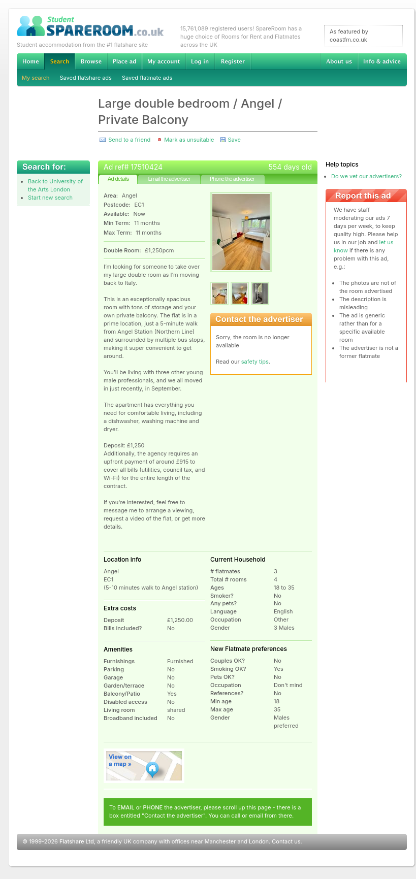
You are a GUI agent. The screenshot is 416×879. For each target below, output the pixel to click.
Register (232, 61)
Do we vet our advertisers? (366, 176)
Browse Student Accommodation (91, 61)
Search (59, 61)
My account (163, 61)
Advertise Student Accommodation (124, 61)
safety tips (255, 361)
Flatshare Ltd (76, 841)
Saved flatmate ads (147, 77)
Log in (199, 61)
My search (36, 77)
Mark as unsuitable (189, 139)
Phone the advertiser (232, 178)
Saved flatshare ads (86, 77)
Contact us (286, 841)
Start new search (50, 197)
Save (234, 139)
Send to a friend (129, 139)
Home (30, 61)
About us (339, 61)
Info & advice (382, 61)
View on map (144, 765)
